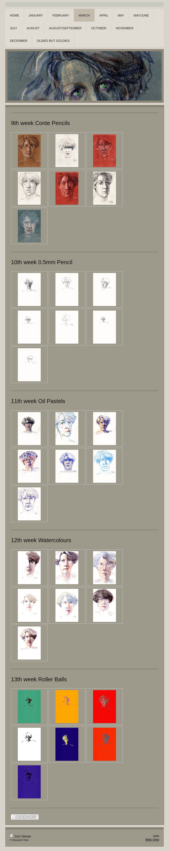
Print (15, 836)
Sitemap (26, 836)
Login (156, 835)
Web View (152, 839)
